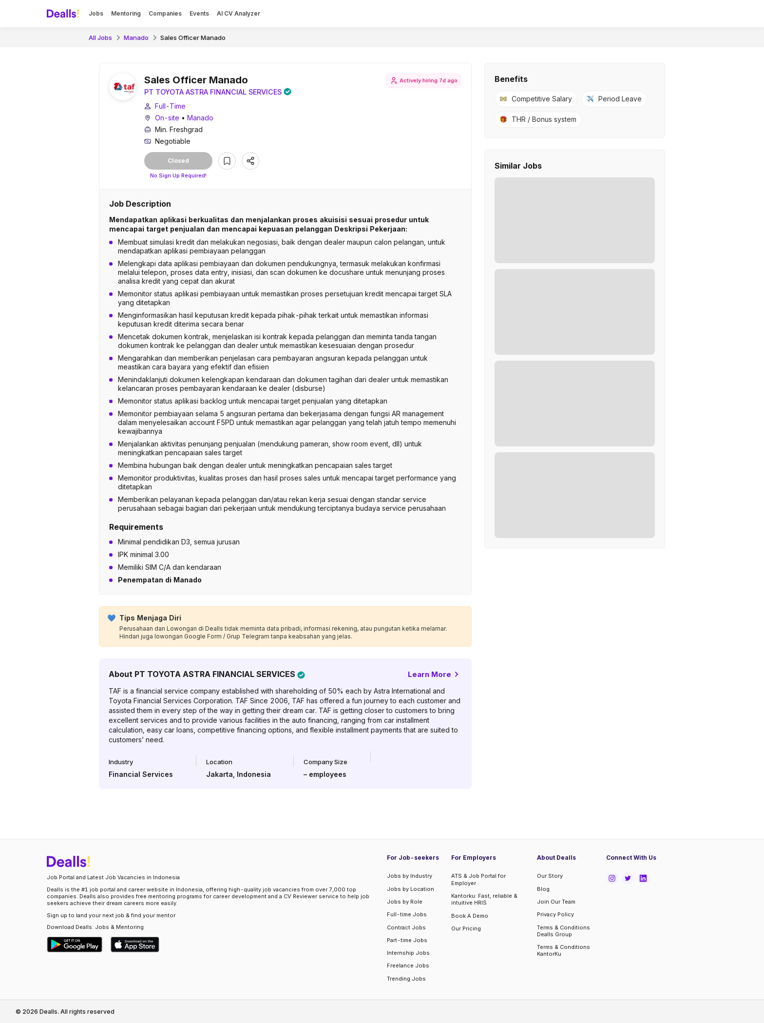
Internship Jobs (408, 952)
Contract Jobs (406, 927)
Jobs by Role (404, 901)
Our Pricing (466, 928)
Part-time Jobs (407, 940)
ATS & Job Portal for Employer (478, 880)
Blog (543, 889)
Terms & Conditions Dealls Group (563, 931)
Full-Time (170, 107)
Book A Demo (469, 915)
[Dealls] (64, 13)
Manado (136, 37)
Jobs (96, 13)
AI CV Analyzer (238, 13)
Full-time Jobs (407, 914)
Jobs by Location (410, 889)
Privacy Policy (555, 914)
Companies (165, 13)
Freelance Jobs (408, 966)
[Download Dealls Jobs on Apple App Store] (135, 944)
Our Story (550, 876)
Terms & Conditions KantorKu (563, 950)
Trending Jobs (406, 978)
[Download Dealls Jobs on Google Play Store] (75, 944)
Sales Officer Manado (193, 37)
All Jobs (100, 37)
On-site (167, 119)
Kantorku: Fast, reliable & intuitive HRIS (484, 899)
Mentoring (126, 13)
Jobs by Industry (409, 876)
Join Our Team (556, 901)
